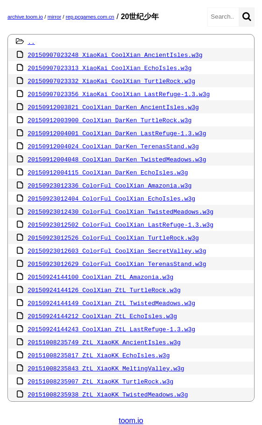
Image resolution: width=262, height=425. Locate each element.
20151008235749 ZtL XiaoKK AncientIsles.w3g (104, 342)
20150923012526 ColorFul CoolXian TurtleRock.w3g (113, 237)
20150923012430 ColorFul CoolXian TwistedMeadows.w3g (120, 211)
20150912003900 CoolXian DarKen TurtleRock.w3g (109, 120)
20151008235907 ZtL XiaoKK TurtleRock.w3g (100, 381)
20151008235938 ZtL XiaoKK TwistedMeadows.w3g (108, 394)
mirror (54, 17)
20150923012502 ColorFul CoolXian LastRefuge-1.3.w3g (120, 224)
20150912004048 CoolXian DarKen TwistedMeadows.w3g (117, 159)
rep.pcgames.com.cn (90, 17)
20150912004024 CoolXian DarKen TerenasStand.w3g (113, 146)
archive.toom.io (25, 17)
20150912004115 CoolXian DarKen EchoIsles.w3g (108, 172)
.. (31, 41)
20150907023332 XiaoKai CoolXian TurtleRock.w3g (111, 81)
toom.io (131, 421)
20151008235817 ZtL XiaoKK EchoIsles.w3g (99, 355)
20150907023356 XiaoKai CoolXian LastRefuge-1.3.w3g (119, 94)
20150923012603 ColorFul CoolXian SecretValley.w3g (117, 250)
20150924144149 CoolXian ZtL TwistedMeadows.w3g (111, 303)
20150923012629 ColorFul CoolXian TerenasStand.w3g (117, 263)
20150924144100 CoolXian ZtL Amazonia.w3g (100, 276)
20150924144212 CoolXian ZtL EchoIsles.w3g (102, 316)
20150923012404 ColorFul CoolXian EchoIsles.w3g (111, 198)
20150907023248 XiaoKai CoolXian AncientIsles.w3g (115, 54)
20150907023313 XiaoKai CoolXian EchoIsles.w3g (109, 67)
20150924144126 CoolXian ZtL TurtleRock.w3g (104, 290)
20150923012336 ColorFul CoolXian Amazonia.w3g (109, 185)
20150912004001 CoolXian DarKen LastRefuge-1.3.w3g (117, 133)
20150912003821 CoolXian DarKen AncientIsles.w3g (113, 107)
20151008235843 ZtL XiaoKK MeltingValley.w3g (106, 368)
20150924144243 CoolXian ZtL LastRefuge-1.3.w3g (111, 329)
